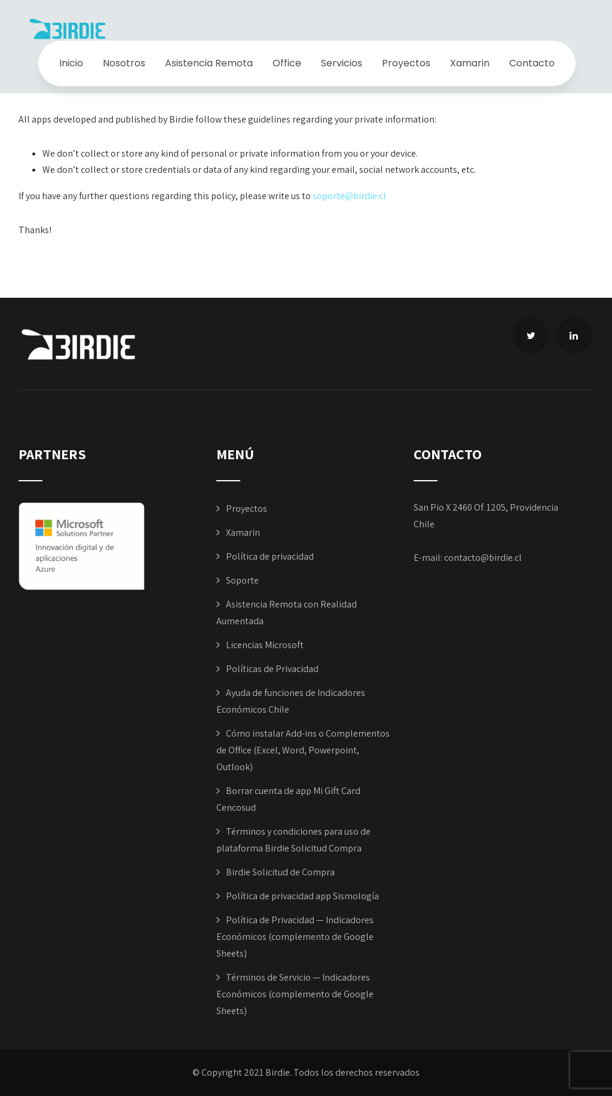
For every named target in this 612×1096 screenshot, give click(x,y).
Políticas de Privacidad (272, 669)
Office (287, 63)
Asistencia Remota (209, 63)
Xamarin (469, 63)
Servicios (341, 63)
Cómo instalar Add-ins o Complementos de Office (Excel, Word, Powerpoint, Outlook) (303, 750)
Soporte (242, 580)
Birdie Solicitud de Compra (280, 872)
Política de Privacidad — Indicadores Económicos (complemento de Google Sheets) (295, 937)
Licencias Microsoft (265, 645)
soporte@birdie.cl (349, 196)
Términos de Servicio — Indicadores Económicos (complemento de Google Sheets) (295, 994)
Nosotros (124, 63)
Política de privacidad (270, 556)
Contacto (532, 63)
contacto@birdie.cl (483, 557)
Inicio (71, 63)
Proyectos (406, 63)
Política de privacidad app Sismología (302, 896)
